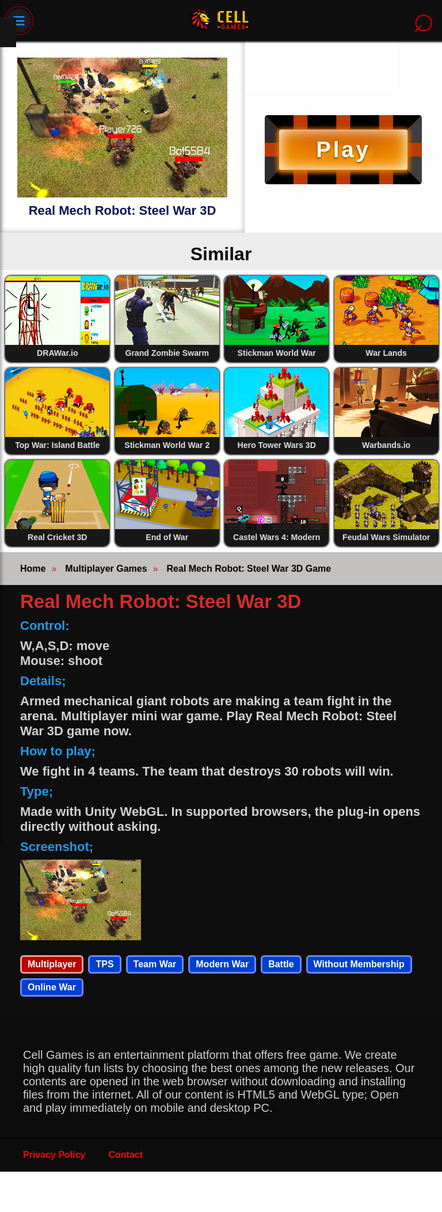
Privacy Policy (54, 1155)
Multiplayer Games (106, 568)
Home (32, 568)
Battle (281, 964)
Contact (126, 1155)
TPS (104, 964)
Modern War (222, 964)
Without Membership (359, 964)
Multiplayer (52, 964)
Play (343, 149)
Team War (155, 964)
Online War (52, 987)
